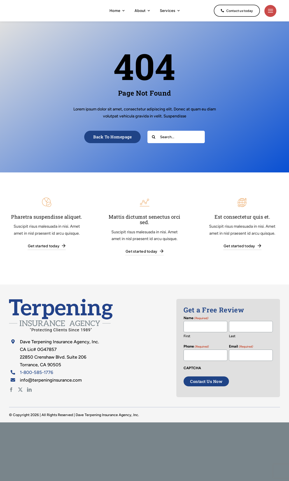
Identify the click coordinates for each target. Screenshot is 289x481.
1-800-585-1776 (36, 372)
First (187, 336)
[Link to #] (270, 11)
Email (241, 346)
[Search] (153, 137)
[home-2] (61, 300)
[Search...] (176, 137)
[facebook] (11, 389)
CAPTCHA (192, 368)
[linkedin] (29, 389)
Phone (196, 346)
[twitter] (20, 389)
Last (232, 336)
